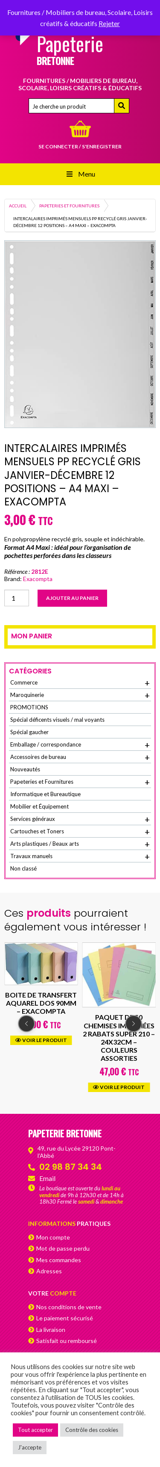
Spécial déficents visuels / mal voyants (57, 719)
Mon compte (53, 1237)
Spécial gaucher (29, 732)
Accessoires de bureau (80, 757)
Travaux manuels (80, 856)
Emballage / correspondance (80, 745)
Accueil (17, 205)
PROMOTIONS (29, 707)
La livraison (50, 1329)
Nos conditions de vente (69, 1307)
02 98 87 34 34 (70, 1167)
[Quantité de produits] (16, 598)
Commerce (80, 683)
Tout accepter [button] (35, 1429)
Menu (80, 174)
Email (47, 1178)
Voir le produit (41, 1040)
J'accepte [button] (29, 1447)
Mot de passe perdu (63, 1248)
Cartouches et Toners (80, 831)
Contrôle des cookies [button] (91, 1429)
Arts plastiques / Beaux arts (80, 844)
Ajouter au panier (72, 598)
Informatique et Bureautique (45, 794)
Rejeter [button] (109, 23)
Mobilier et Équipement (39, 806)
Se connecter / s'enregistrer (80, 146)
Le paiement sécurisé (64, 1318)
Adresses (49, 1271)
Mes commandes (58, 1259)
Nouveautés (25, 769)
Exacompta (37, 578)
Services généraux (80, 819)
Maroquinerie (80, 695)
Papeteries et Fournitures (69, 205)
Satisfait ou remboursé (66, 1340)
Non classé (23, 868)
